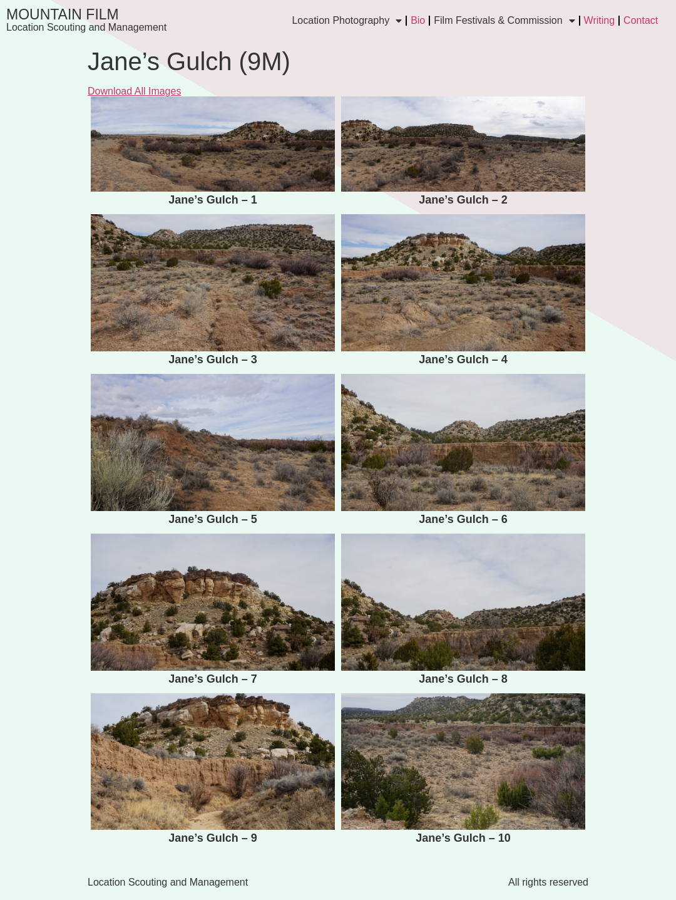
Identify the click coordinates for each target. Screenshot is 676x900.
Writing (599, 20)
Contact (640, 20)
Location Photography (347, 20)
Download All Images (134, 91)
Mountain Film (62, 14)
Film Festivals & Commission (504, 20)
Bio (418, 20)
